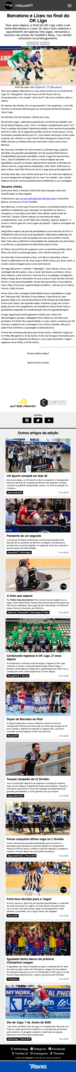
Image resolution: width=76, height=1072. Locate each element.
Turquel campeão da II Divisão (28, 779)
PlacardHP (12, 552)
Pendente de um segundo (24, 536)
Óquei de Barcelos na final (25, 719)
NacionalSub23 (14, 492)
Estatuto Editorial (54, 1058)
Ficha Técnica (40, 1058)
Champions (12, 979)
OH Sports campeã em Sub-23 (27, 476)
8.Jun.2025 (64, 676)
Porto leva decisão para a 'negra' (29, 899)
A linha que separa (19, 595)
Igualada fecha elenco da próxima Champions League (30, 960)
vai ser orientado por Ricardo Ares (38, 198)
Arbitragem (25, 552)
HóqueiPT (29, 1058)
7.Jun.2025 (33, 43)
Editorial (11, 612)
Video (46, 612)
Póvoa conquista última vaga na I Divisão (35, 839)
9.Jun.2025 (64, 492)
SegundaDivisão (15, 796)
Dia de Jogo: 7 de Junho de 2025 (29, 1022)
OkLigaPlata (13, 676)
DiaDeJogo (12, 1039)
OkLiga (45, 43)
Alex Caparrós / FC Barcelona (45, 87)
